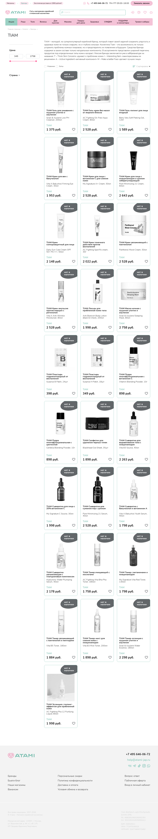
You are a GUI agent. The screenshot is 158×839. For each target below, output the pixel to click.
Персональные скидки (70, 776)
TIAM (49, 125)
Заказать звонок (142, 3)
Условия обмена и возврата (73, 789)
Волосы (43, 22)
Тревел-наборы (142, 22)
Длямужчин (55, 22)
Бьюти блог (14, 780)
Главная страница (14, 29)
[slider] (10, 61)
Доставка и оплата (68, 785)
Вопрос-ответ (132, 776)
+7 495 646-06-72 (97, 3)
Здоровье (94, 22)
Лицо (23, 22)
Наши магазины (16, 785)
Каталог (25, 29)
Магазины (10, 3)
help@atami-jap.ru (138, 760)
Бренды (24, 3)
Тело (33, 22)
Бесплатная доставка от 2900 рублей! (48, 3)
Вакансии (13, 789)
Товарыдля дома (81, 22)
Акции (11, 22)
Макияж (68, 22)
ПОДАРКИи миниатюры (123, 22)
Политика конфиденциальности (75, 780)
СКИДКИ (108, 22)
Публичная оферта (135, 780)
